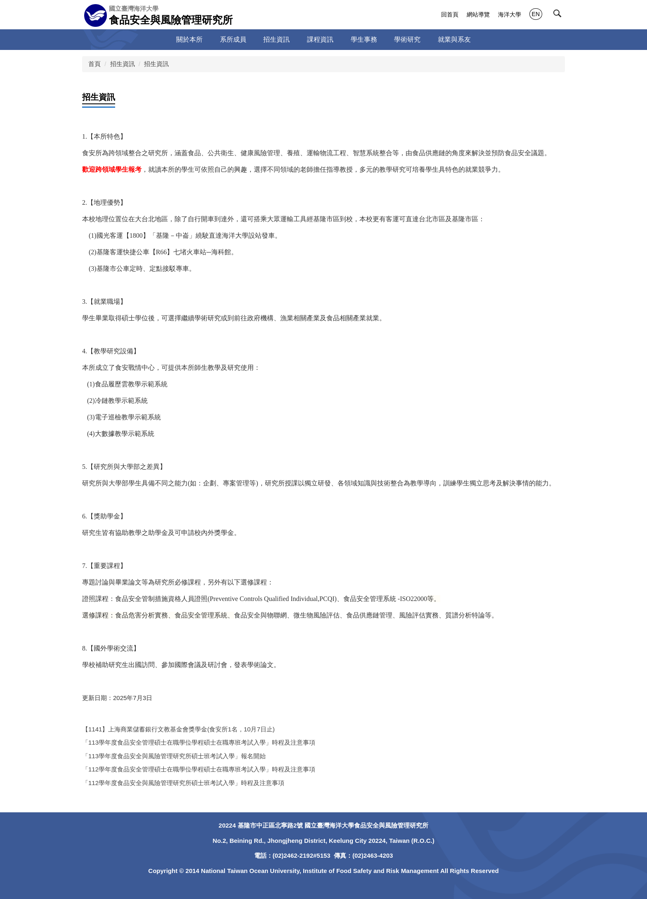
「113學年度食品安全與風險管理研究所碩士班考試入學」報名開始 (174, 755)
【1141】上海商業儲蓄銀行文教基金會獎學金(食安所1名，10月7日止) (178, 729)
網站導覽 (478, 14)
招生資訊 (122, 63)
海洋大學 (509, 14)
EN (536, 14)
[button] (559, 15)
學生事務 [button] (364, 39)
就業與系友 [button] (454, 39)
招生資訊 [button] (276, 39)
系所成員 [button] (233, 39)
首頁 (94, 63)
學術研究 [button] (407, 39)
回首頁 (449, 14)
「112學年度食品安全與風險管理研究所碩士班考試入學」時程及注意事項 (183, 782)
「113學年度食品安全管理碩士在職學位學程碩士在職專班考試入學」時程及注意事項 (198, 742)
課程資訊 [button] (320, 39)
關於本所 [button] (189, 39)
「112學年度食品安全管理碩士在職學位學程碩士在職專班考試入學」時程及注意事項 (198, 769)
